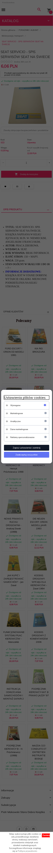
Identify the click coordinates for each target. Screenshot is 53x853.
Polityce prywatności (27, 851)
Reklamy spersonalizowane (22, 437)
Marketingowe (16, 413)
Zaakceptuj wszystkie (26, 454)
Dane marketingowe (19, 429)
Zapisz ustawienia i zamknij (26, 447)
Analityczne (15, 421)
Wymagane (15, 405)
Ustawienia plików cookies (25, 398)
